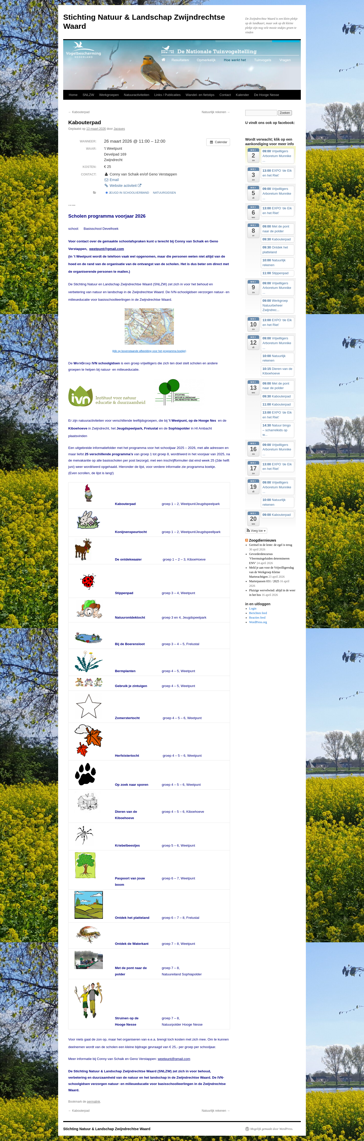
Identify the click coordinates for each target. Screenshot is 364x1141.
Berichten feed (258, 613)
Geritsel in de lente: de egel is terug (270, 545)
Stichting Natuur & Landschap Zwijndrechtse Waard (106, 1129)
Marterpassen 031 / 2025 (264, 581)
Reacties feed (257, 617)
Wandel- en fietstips (200, 95)
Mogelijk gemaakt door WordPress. (271, 1129)
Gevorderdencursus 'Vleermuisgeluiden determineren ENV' (269, 558)
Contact (225, 95)
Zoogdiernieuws (262, 540)
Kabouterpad (78, 112)
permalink (93, 1101)
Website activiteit (122, 186)
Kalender (242, 95)
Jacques (119, 129)
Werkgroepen (109, 95)
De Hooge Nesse (266, 95)
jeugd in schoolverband (127, 192)
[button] (256, 530)
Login (253, 608)
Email (111, 180)
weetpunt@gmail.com (106, 249)
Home (73, 95)
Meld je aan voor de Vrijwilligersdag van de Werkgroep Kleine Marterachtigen (271, 572)
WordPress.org (258, 622)
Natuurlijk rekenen (216, 112)
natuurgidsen (164, 192)
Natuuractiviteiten (136, 95)
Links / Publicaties (167, 95)
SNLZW (88, 95)
